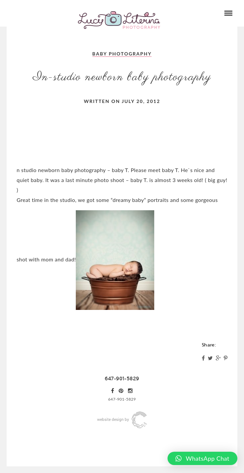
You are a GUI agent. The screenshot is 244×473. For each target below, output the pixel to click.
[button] (202, 458)
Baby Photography (122, 53)
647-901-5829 (122, 378)
